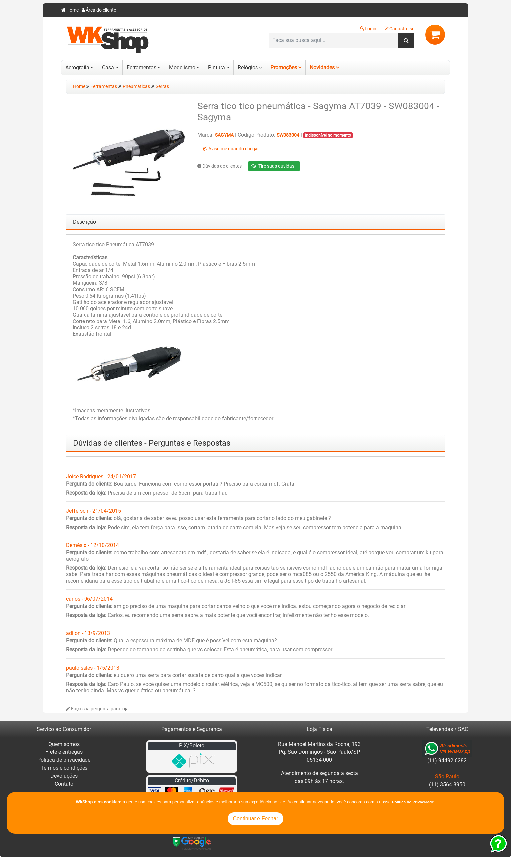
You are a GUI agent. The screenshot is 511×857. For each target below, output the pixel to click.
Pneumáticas (136, 86)
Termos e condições (64, 768)
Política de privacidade (63, 760)
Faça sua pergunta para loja (97, 709)
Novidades (322, 67)
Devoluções (64, 776)
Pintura (216, 67)
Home (70, 10)
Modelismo (182, 67)
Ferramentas (141, 67)
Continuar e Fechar (255, 818)
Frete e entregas (64, 752)
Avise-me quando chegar (231, 149)
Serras (162, 86)
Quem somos (64, 744)
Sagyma (224, 135)
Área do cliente (99, 10)
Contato (64, 784)
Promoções (283, 67)
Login (368, 29)
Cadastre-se (399, 29)
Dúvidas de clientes (219, 166)
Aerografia (77, 67)
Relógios (248, 67)
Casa (108, 67)
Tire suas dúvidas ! (274, 166)
